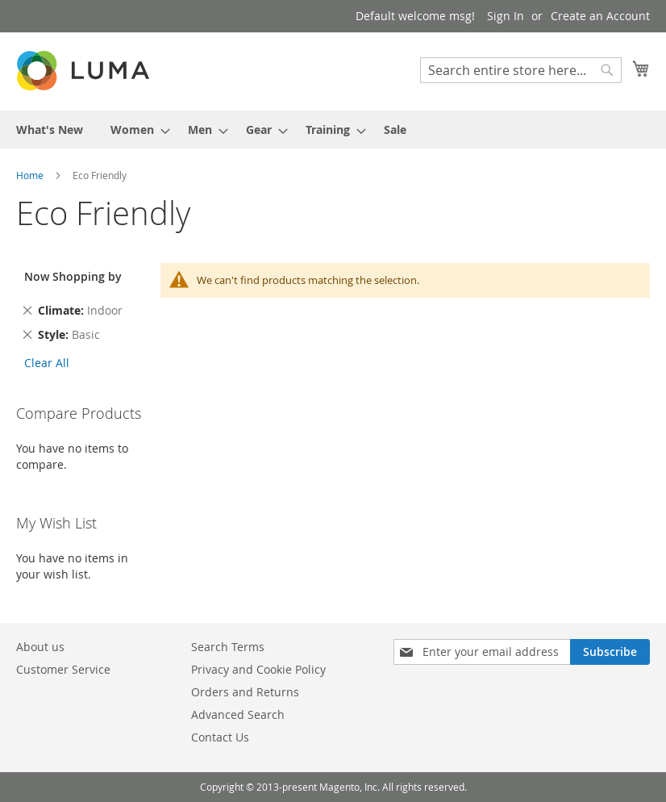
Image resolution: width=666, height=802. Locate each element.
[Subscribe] (610, 652)
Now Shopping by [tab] (73, 276)
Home (31, 175)
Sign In (505, 15)
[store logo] (84, 70)
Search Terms (227, 646)
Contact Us (220, 737)
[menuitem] (49, 129)
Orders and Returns (245, 692)
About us (40, 646)
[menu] (333, 129)
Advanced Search (238, 714)
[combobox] (521, 70)
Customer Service (63, 669)
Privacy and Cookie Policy (258, 669)
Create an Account (600, 15)
